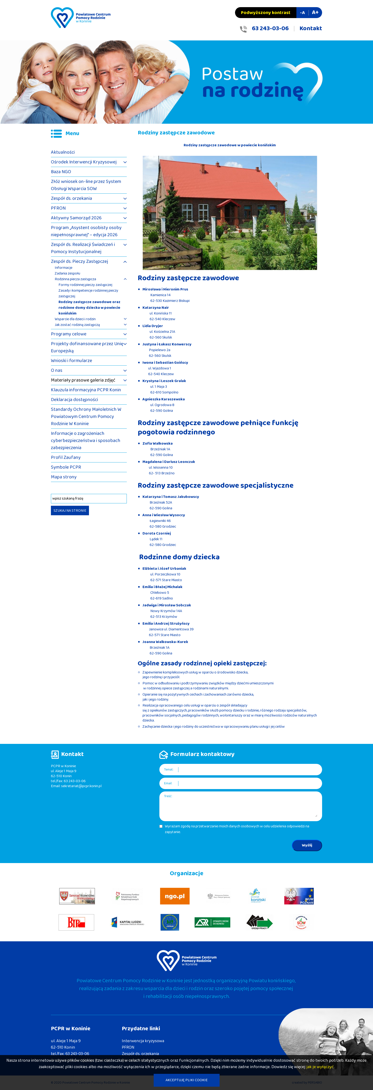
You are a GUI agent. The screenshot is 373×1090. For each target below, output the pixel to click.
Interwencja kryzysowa (143, 1041)
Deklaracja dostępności (74, 399)
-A (302, 12)
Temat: (168, 769)
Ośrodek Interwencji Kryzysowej (84, 162)
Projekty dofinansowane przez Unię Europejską (87, 347)
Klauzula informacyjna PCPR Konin (86, 389)
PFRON (58, 208)
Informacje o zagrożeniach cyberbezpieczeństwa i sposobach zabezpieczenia (85, 440)
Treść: (168, 796)
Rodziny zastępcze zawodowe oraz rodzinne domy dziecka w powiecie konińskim (89, 307)
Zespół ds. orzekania (71, 198)
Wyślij (307, 845)
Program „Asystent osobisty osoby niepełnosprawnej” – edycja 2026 (86, 231)
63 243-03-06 (270, 29)
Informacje (63, 268)
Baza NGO (61, 171)
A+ (315, 12)
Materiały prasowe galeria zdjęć (83, 380)
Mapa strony (64, 477)
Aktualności (63, 152)
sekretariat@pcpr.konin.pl (81, 786)
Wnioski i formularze (71, 360)
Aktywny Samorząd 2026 (76, 217)
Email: (168, 783)
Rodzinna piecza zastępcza (75, 279)
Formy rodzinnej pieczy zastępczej (85, 285)
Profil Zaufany (66, 457)
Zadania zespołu (67, 273)
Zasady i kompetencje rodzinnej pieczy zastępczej (88, 293)
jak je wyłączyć (320, 1067)
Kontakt (310, 29)
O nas (56, 370)
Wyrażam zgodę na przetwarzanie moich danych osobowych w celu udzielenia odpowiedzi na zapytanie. (237, 829)
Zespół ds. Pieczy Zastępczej (79, 261)
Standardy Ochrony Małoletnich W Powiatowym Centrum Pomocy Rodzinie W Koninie (86, 416)
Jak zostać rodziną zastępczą (77, 325)
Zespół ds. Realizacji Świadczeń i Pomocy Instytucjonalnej (83, 248)
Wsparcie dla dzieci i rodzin (75, 319)
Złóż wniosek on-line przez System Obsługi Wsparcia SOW (86, 185)
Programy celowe (68, 334)
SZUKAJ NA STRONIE (70, 511)
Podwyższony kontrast (265, 12)
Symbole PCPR (66, 467)
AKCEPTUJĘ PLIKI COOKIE (187, 1080)
